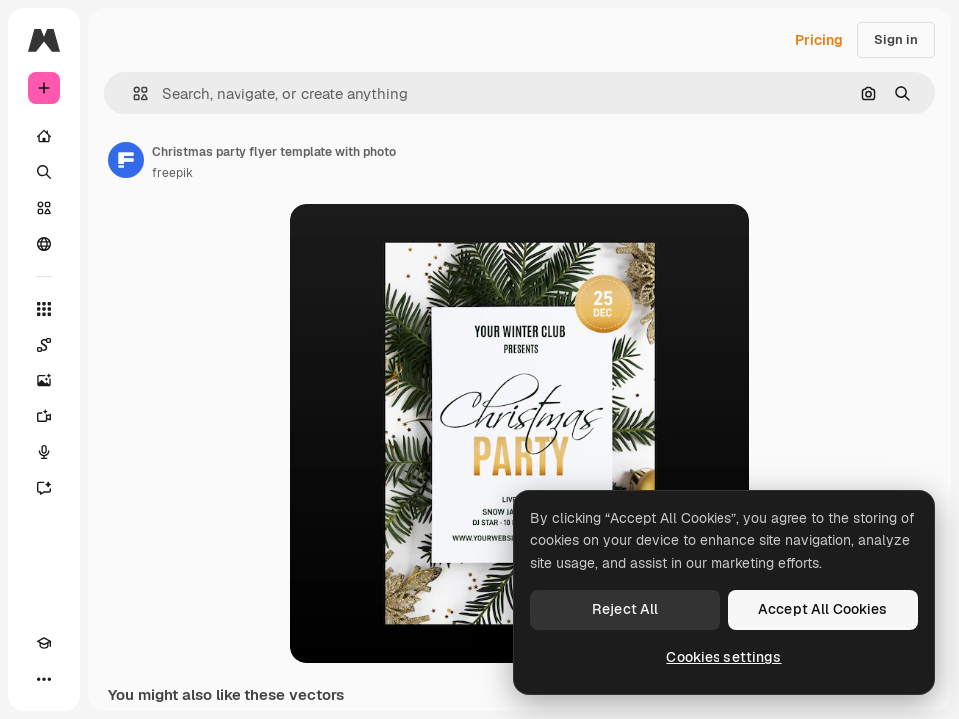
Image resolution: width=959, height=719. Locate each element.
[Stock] (44, 208)
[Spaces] (44, 344)
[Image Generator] (44, 380)
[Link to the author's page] (126, 160)
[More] (44, 679)
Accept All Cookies (823, 609)
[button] (132, 93)
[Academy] (44, 643)
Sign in (896, 39)
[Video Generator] (44, 416)
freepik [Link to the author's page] (172, 173)
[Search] (44, 172)
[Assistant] (44, 488)
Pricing (819, 40)
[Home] (44, 136)
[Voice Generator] (44, 452)
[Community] (44, 244)
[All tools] (44, 309)
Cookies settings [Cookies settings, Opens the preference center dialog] (723, 657)
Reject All (625, 609)
